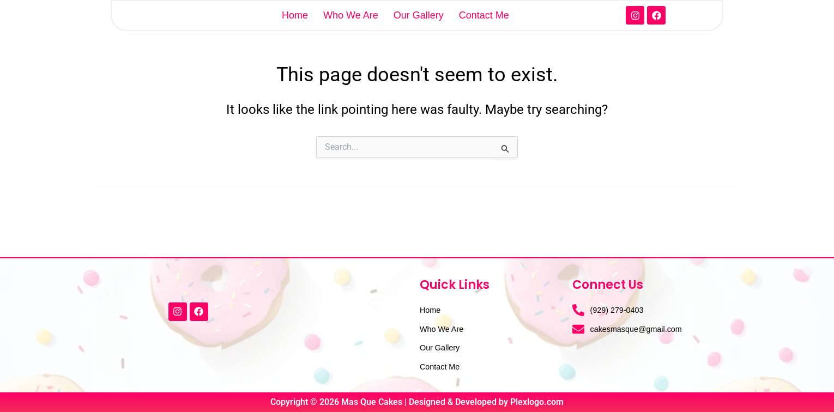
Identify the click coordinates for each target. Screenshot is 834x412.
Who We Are (350, 29)
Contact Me (484, 29)
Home (295, 29)
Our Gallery (419, 29)
